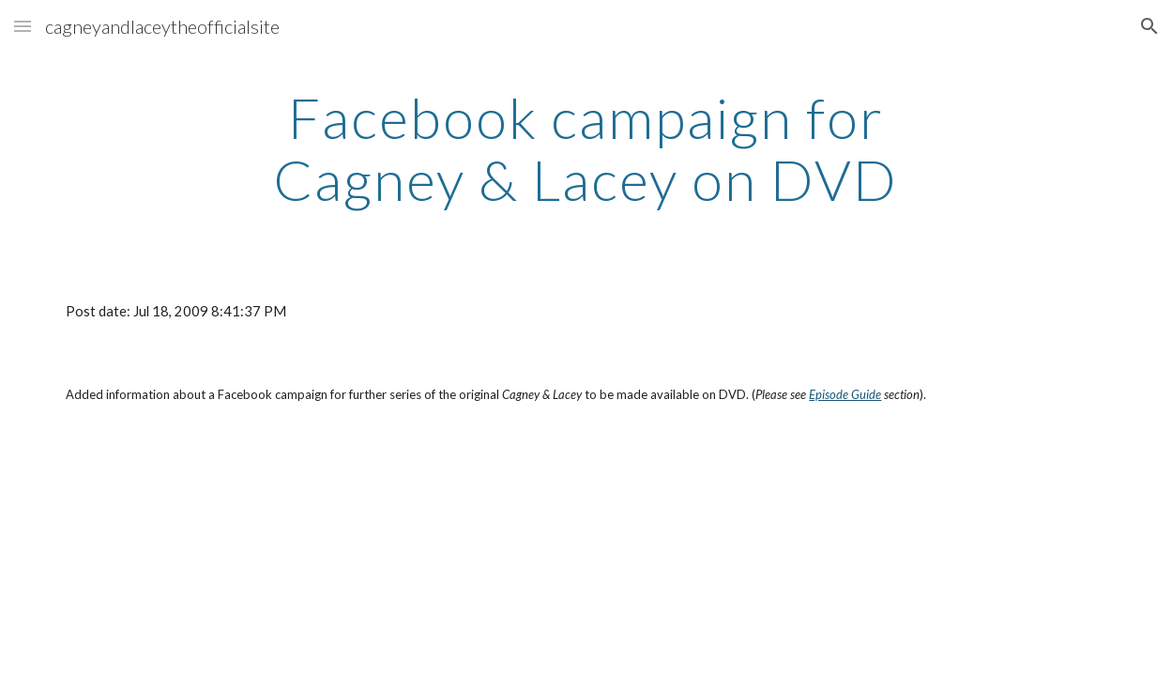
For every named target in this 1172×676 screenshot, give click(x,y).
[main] (586, 148)
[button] (22, 26)
